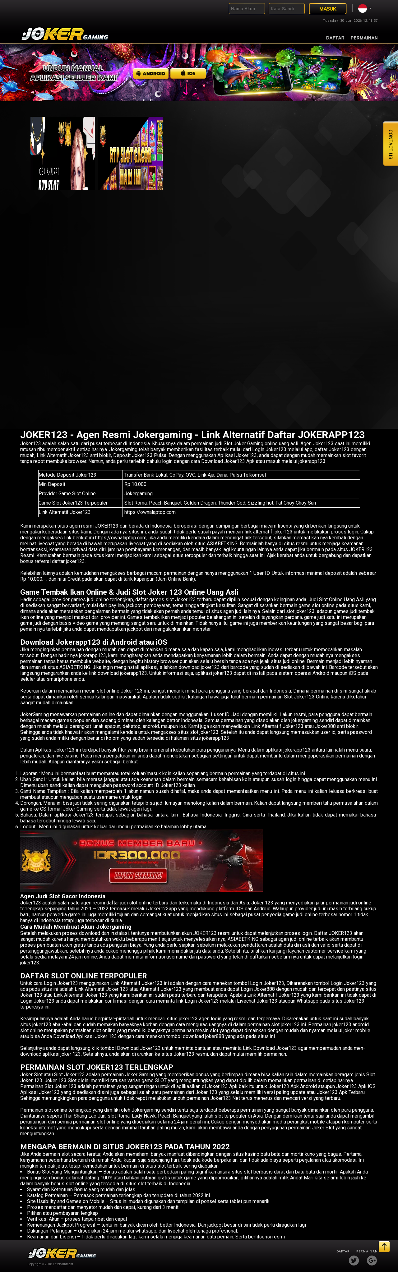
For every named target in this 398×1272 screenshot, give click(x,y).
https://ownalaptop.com (150, 512)
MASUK (327, 9)
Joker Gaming (140, 1075)
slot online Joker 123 (120, 691)
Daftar (335, 38)
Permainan (364, 38)
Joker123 (30, 443)
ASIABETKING (74, 667)
